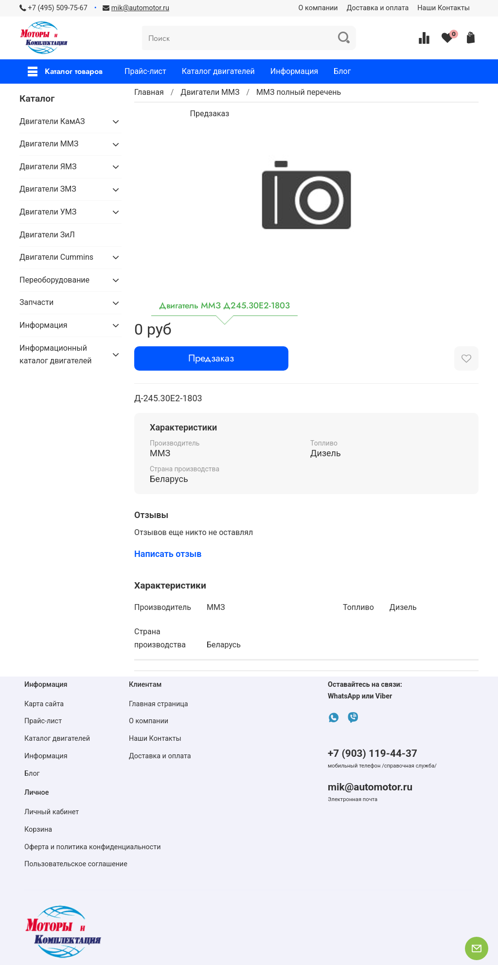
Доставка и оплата (378, 8)
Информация (294, 71)
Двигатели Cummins (56, 257)
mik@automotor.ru (370, 787)
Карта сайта (44, 704)
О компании (318, 8)
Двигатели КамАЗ (52, 121)
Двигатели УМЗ (47, 211)
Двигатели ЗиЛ (47, 234)
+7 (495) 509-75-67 (58, 8)
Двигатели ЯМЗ (47, 166)
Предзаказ (211, 358)
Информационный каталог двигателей (55, 354)
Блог (342, 71)
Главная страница (158, 704)
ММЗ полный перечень (298, 92)
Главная (149, 92)
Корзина (38, 829)
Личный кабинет (51, 812)
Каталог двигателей (218, 71)
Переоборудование (54, 280)
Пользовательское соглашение (75, 864)
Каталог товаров (65, 71)
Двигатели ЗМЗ (47, 189)
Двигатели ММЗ (209, 92)
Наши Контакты (443, 8)
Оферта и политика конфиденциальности (92, 847)
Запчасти (36, 302)
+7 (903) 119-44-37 (372, 753)
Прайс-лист (145, 71)
